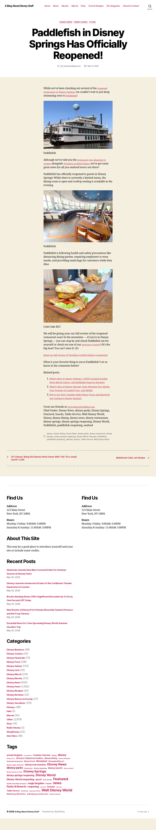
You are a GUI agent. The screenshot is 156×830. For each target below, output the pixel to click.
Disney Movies (15, 689)
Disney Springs (53, 444)
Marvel (75, 6)
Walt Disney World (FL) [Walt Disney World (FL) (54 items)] (16, 806)
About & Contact (131, 6)
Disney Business (16, 661)
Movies (65, 6)
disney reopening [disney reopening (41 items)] (40, 780)
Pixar (83, 6)
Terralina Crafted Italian (78, 164)
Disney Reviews (16, 706)
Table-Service (98, 447)
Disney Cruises (16, 665)
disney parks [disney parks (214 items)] (15, 779)
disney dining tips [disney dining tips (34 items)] (64, 770)
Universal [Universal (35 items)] (24, 802)
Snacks (88, 447)
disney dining (59, 441)
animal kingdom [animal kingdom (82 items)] (14, 767)
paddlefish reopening (66, 447)
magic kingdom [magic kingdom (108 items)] (36, 795)
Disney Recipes (16, 702)
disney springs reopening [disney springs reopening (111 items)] (20, 787)
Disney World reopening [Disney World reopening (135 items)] (20, 791)
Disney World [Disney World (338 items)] (46, 787)
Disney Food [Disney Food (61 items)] (29, 773)
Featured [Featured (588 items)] (60, 791)
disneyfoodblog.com (71, 66)
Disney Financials (17, 669)
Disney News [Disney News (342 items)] (57, 776)
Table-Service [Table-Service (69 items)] (13, 802)
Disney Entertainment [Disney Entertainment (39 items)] (15, 773)
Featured (100, 444)
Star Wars (13, 747)
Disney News (65, 22)
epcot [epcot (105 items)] (38, 791)
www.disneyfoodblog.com (82, 414)
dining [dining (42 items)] (54, 767)
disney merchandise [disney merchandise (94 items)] (35, 776)
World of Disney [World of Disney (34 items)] (55, 806)
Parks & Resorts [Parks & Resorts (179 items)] (16, 798)
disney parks (83, 441)
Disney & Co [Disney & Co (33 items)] (11, 770)
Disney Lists (14, 681)
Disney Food (14, 673)
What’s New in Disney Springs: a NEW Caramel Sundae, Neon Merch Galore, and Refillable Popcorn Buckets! (80, 386)
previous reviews (92, 345)
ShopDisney (14, 743)
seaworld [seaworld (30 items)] (43, 798)
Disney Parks (81, 22)
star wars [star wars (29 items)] (59, 798)
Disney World (89, 444)
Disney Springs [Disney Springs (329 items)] (34, 783)
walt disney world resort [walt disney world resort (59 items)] (37, 805)
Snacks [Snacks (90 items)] (51, 798)
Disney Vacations (17, 714)
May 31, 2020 (93, 66)
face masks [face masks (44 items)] (47, 791)
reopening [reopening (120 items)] (33, 798)
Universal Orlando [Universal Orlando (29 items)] (34, 802)
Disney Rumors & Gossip (21, 710)
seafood (80, 447)
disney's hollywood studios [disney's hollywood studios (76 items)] (29, 770)
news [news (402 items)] (57, 795)
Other (94, 22)
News (56, 6)
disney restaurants (98, 441)
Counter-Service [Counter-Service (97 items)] (41, 767)
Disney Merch (15, 685)
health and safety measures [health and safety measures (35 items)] (17, 795)
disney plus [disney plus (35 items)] (28, 780)
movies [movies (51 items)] (48, 795)
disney (49, 441)
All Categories (113, 6)
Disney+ (11, 718)
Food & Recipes (96, 6)
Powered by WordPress (55, 823)
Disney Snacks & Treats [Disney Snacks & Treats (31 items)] (14, 783)
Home (47, 6)
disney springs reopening (72, 444)
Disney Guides (15, 677)
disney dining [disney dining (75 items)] (50, 770)
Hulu (9, 722)
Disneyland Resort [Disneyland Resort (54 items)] (56, 773)
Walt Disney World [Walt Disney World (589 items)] (57, 802)
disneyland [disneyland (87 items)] (41, 772)
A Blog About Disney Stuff (21, 6)
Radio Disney (14, 739)
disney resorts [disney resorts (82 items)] (55, 780)
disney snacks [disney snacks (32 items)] (68, 780)
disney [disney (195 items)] (62, 766)
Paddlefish (78, 96)
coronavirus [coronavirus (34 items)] (28, 767)
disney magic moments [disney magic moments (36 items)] (15, 776)
